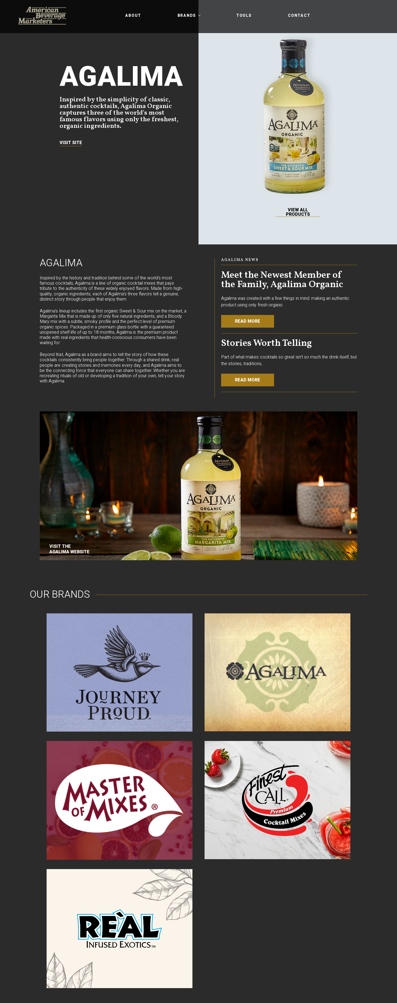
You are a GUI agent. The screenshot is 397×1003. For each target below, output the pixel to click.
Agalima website (69, 552)
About (133, 15)
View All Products (298, 212)
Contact (299, 15)
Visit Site (71, 142)
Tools (244, 15)
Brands (190, 15)
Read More (247, 321)
